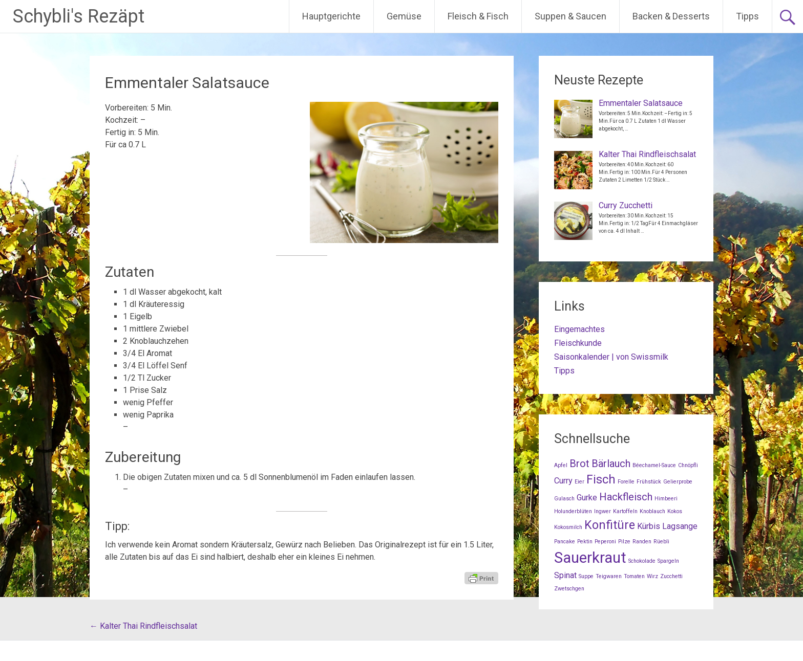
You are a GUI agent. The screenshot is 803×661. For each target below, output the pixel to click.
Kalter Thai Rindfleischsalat (143, 626)
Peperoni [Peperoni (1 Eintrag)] (605, 541)
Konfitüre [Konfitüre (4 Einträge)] (609, 525)
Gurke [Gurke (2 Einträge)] (587, 497)
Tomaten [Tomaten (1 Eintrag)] (634, 576)
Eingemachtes (579, 329)
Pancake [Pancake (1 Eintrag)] (564, 541)
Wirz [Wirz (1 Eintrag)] (652, 576)
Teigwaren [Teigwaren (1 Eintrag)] (609, 576)
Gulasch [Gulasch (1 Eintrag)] (564, 498)
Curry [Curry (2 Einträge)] (563, 481)
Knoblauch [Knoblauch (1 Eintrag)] (652, 511)
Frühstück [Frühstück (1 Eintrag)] (649, 481)
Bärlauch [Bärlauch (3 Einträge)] (610, 463)
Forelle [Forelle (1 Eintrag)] (626, 481)
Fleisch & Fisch (478, 16)
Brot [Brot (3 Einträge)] (579, 463)
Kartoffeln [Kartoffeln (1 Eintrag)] (625, 511)
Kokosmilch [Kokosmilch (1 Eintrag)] (568, 527)
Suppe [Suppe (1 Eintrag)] (586, 576)
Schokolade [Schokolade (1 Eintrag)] (642, 561)
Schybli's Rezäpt (78, 16)
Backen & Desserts (671, 16)
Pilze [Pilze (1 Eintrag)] (624, 541)
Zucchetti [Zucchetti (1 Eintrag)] (671, 576)
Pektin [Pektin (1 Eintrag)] (585, 541)
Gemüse (404, 16)
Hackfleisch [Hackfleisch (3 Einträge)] (625, 497)
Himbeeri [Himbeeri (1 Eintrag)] (666, 498)
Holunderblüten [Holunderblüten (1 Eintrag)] (573, 511)
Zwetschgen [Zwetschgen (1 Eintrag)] (569, 588)
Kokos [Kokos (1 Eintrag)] (674, 511)
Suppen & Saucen (570, 16)
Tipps (747, 16)
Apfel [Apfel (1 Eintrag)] (560, 465)
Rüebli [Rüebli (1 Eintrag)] (661, 541)
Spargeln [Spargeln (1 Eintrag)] (668, 561)
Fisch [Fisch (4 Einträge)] (601, 480)
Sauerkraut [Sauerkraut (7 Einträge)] (590, 557)
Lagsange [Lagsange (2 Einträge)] (680, 526)
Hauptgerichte (331, 16)
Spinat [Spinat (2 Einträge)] (565, 575)
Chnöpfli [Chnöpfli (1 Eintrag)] (688, 465)
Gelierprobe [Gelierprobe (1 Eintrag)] (677, 481)
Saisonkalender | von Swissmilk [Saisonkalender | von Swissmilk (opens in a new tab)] (611, 357)
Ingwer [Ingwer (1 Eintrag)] (602, 511)
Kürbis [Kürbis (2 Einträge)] (648, 526)
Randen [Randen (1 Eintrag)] (641, 541)
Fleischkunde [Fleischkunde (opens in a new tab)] (578, 343)
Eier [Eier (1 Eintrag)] (579, 481)
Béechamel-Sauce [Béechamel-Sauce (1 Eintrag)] (654, 465)
